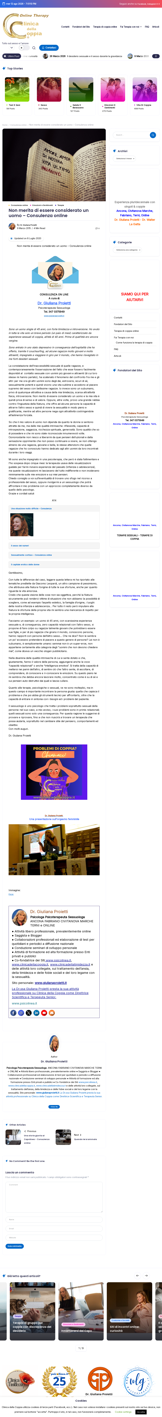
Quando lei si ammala (87, 1143)
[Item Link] (81, 1309)
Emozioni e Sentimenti (112, 106)
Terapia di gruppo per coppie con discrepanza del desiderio (32, 1321)
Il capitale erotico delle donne (28, 568)
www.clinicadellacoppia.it (30, 969)
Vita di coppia (145, 104)
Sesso (45, 104)
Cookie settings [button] (123, 1411)
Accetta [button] (141, 1412)
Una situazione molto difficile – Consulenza (36, 510)
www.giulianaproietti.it (54, 316)
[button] (24, 47)
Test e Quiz (16, 104)
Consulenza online (20, 125)
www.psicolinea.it (58, 964)
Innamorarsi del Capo (81, 1327)
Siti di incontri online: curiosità (77, 56)
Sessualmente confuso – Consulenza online (36, 558)
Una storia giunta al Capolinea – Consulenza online (36, 1144)
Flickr (12, 898)
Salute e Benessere (79, 106)
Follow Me (54, 1111)
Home (5, 125)
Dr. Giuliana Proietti (29, 226)
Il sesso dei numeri (22, 548)
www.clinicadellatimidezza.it (70, 969)
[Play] (54, 854)
